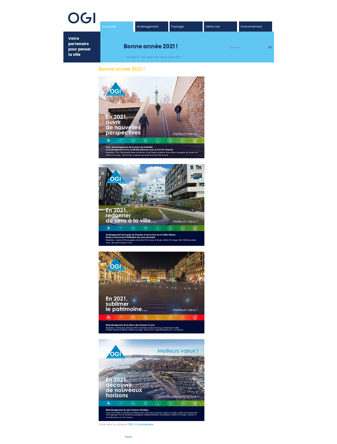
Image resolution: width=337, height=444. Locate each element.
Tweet (128, 436)
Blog (150, 57)
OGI (143, 57)
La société (109, 26)
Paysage (177, 26)
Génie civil (213, 26)
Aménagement (147, 26)
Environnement (251, 26)
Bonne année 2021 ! (171, 57)
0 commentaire (144, 424)
